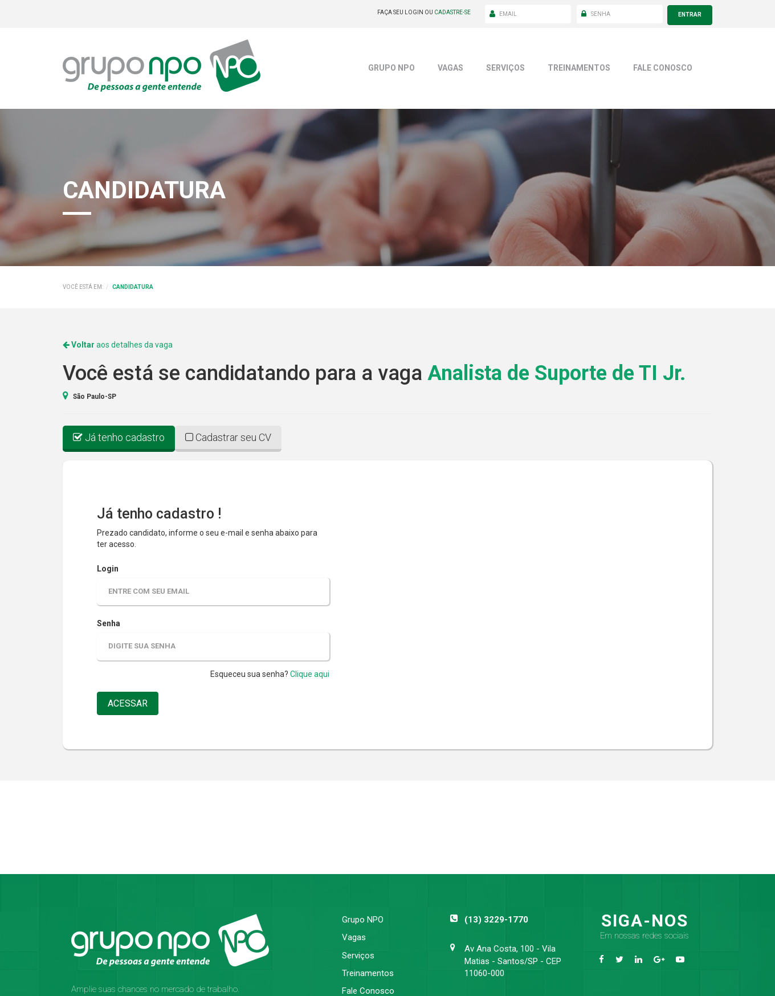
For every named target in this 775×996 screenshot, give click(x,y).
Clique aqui (309, 671)
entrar (689, 12)
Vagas (450, 65)
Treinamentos (579, 65)
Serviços (505, 65)
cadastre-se (452, 12)
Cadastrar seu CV (228, 434)
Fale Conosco (662, 65)
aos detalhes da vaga (118, 342)
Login (108, 565)
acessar (130, 702)
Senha (108, 621)
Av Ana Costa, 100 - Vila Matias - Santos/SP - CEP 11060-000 (512, 958)
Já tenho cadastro (119, 434)
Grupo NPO (391, 65)
